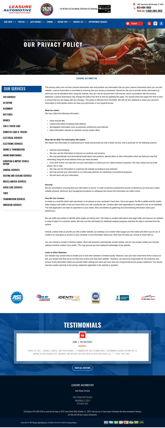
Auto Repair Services (82, 393)
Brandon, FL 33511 (58, 40)
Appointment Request (98, 21)
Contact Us (78, 21)
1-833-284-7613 (154, 11)
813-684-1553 (144, 7)
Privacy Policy (71, 425)
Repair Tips (62, 21)
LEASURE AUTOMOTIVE (86, 80)
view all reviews (82, 370)
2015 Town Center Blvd (43, 40)
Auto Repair (35, 21)
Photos (21, 21)
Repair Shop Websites (40, 425)
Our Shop (8, 21)
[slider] (82, 347)
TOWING (50, 21)
